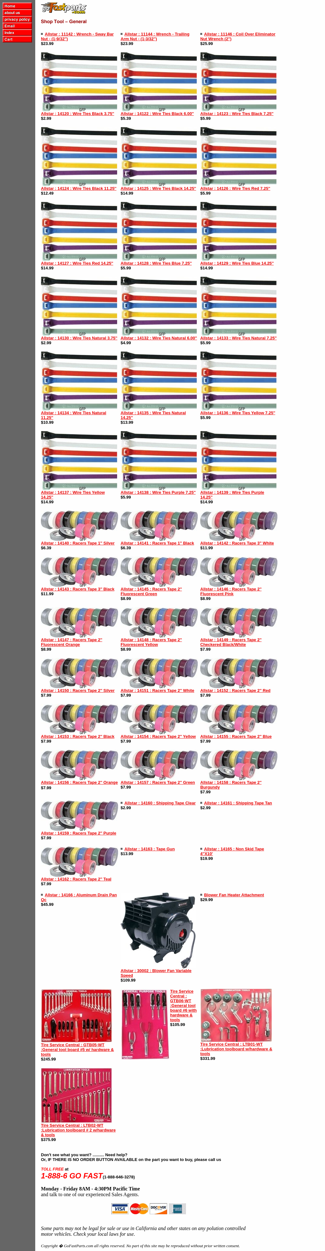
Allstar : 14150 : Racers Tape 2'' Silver (78, 690)
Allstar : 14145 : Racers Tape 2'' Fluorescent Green (151, 591)
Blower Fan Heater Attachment (234, 895)
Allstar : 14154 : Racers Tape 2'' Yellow (158, 736)
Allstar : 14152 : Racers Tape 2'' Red (235, 690)
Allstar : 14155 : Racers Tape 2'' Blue (236, 736)
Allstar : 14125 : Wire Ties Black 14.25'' (158, 188)
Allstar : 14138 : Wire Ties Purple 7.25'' (158, 492)
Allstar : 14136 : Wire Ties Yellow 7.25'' (237, 412)
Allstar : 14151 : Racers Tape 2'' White (157, 690)
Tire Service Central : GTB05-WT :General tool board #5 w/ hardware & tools (77, 1049)
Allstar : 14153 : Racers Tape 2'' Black (77, 736)
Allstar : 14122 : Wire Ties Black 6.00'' (157, 113)
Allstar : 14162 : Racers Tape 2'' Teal (76, 879)
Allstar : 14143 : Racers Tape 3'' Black (77, 589)
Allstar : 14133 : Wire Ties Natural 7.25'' (238, 338)
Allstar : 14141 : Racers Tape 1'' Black (157, 543)
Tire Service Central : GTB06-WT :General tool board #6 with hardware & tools (183, 1005)
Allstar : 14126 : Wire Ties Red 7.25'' (235, 188)
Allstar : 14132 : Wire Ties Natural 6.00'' (159, 338)
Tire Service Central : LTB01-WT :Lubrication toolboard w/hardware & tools (236, 1049)
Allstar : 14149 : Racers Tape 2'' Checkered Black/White (231, 642)
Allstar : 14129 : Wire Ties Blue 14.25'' (237, 263)
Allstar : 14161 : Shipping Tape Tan (238, 803)
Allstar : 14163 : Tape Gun (149, 849)
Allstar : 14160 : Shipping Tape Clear (160, 803)
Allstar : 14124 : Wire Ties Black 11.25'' (78, 188)
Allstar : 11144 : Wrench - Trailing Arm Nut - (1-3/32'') (155, 36)
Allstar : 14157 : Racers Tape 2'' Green (158, 782)
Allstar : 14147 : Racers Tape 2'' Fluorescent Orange (71, 642)
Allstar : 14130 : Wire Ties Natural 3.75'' (79, 338)
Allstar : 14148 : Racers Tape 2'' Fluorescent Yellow (151, 642)
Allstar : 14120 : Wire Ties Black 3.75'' (77, 113)
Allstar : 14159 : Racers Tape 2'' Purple (78, 833)
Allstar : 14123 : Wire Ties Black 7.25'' (237, 113)
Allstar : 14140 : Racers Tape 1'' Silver (78, 543)
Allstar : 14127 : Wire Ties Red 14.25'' (77, 263)
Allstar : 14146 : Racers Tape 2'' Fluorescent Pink (231, 591)
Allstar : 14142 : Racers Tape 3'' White (237, 543)
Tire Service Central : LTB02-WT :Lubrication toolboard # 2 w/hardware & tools (78, 1130)
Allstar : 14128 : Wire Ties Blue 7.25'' (156, 263)
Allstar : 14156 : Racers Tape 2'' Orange (79, 782)
